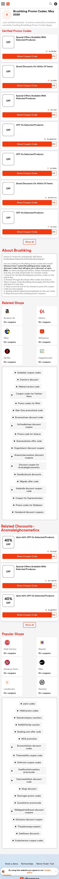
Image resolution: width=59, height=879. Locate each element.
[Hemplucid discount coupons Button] (28, 501)
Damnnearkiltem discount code (29, 763)
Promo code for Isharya (29, 429)
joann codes (29, 693)
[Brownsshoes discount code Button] (28, 414)
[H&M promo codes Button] (28, 700)
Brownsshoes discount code (29, 415)
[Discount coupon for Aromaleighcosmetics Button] (28, 458)
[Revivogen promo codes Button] (28, 777)
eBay (6, 338)
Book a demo (11, 842)
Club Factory (10, 638)
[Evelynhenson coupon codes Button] (28, 819)
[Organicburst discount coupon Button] (28, 442)
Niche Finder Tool (45, 842)
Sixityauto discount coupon (29, 798)
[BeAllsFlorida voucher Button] (28, 714)
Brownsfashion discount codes (29, 735)
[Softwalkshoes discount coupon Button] (28, 421)
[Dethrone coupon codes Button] (28, 749)
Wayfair (42, 638)
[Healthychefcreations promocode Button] (28, 756)
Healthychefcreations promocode (29, 756)
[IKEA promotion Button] (28, 728)
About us (18, 847)
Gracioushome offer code (29, 436)
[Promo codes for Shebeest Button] (28, 494)
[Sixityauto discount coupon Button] (28, 798)
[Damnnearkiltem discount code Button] (28, 763)
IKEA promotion (29, 728)
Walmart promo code (29, 387)
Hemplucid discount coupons (29, 501)
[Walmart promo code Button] (28, 386)
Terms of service (44, 863)
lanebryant (9, 678)
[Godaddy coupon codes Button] (28, 372)
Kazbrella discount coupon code (29, 480)
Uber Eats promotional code (29, 408)
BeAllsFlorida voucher (29, 714)
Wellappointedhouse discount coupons (29, 791)
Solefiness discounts (29, 812)
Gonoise (42, 678)
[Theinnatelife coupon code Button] (28, 742)
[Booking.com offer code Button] (28, 721)
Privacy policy (31, 863)
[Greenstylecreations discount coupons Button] (28, 449)
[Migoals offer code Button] (28, 473)
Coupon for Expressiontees (29, 487)
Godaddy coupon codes (29, 373)
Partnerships (27, 842)
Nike (40, 658)
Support (41, 847)
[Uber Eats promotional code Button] (28, 407)
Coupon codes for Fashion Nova (29, 394)
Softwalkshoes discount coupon (29, 422)
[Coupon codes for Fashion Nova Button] (28, 393)
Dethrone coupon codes (29, 749)
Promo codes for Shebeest (29, 494)
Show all (29, 614)
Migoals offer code (29, 473)
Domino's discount (29, 380)
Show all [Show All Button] (29, 242)
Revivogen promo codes (29, 777)
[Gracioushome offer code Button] (28, 435)
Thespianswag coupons (29, 805)
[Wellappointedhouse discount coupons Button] (28, 791)
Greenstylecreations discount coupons (29, 450)
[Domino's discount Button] (28, 379)
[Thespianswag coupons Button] (28, 805)
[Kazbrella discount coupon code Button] (28, 480)
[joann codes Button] (28, 693)
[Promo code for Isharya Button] (28, 428)
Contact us (30, 847)
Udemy (41, 318)
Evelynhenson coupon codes (29, 819)
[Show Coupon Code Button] (27, 56)
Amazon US (9, 318)
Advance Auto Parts (14, 658)
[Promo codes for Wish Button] (28, 400)
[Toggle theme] (55, 4)
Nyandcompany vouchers (29, 707)
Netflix (7, 358)
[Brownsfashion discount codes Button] (28, 735)
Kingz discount (29, 770)
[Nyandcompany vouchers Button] (28, 707)
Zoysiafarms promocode (29, 784)
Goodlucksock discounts (29, 466)
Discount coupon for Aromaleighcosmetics (29, 458)
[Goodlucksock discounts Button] (28, 466)
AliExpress (43, 338)
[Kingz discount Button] (28, 770)
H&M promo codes (29, 700)
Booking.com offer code (29, 721)
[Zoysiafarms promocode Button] (28, 784)
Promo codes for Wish (29, 401)
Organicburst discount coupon (29, 443)
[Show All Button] (29, 614)
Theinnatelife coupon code (29, 742)
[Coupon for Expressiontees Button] (28, 487)
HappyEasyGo (45, 358)
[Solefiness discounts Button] (28, 812)
